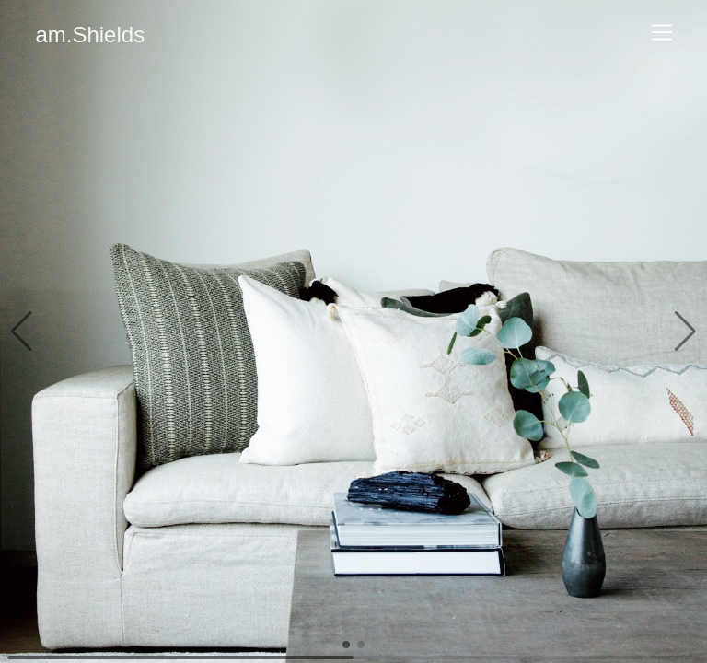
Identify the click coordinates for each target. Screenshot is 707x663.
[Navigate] (662, 32)
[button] (21, 331)
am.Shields (90, 34)
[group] (353, 331)
